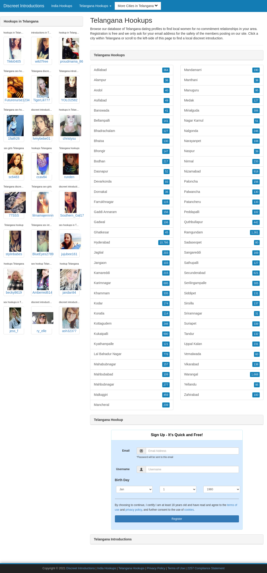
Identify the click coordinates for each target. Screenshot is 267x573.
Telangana (113, 38)
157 (166, 364)
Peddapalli (222, 212)
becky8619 (14, 281)
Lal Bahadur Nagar (131, 354)
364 (166, 70)
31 (256, 313)
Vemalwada (222, 354)
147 (166, 151)
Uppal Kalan (222, 344)
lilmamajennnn (42, 204)
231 (256, 344)
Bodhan (131, 161)
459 (166, 395)
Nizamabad (222, 171)
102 (256, 212)
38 (256, 80)
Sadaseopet (222, 242)
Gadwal (131, 222)
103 (166, 263)
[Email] (192, 450)
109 (166, 374)
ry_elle (42, 320)
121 (166, 344)
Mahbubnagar (131, 384)
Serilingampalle (222, 283)
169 (256, 253)
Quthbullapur (222, 222)
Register (177, 519)
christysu (70, 127)
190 (256, 70)
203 (166, 253)
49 (166, 100)
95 (256, 90)
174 (166, 303)
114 (166, 313)
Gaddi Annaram (131, 212)
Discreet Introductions (24, 6)
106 (166, 222)
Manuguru (222, 90)
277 (166, 384)
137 (256, 303)
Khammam (131, 293)
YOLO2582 (70, 89)
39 (256, 151)
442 (256, 222)
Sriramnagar (222, 313)
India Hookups (61, 6)
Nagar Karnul (222, 120)
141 (166, 121)
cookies (189, 509)
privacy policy (133, 509)
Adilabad (131, 70)
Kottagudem (131, 323)
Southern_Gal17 (70, 204)
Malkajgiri (131, 394)
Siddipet (222, 293)
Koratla (131, 313)
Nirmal (222, 161)
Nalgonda (222, 131)
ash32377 (70, 320)
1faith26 (14, 127)
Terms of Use (176, 568)
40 (166, 90)
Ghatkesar (131, 232)
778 (166, 354)
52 (166, 171)
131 (256, 293)
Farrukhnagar (131, 202)
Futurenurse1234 (14, 89)
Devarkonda (131, 181)
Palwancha (222, 192)
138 (256, 364)
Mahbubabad (131, 374)
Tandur (222, 334)
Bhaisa (131, 141)
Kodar (131, 303)
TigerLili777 (42, 89)
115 (166, 202)
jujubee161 (70, 243)
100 (256, 395)
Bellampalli (131, 120)
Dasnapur (131, 171)
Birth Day (122, 480)
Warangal (222, 374)
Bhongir (131, 151)
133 (256, 202)
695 (166, 283)
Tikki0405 (14, 50)
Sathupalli (222, 263)
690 (166, 334)
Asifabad (131, 100)
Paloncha (222, 181)
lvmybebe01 (42, 127)
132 (256, 334)
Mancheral (131, 405)
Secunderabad (222, 273)
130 (166, 141)
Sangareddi (222, 252)
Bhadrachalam (131, 131)
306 (256, 110)
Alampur (131, 80)
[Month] (134, 489)
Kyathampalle (131, 344)
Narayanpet (222, 141)
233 (256, 161)
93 (166, 182)
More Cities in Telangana (138, 6)
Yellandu (222, 384)
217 (166, 161)
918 (256, 171)
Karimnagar (131, 283)
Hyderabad (131, 242)
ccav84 (42, 166)
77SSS (14, 204)
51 (256, 121)
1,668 (254, 374)
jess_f (14, 320)
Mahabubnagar (131, 364)
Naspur (222, 151)
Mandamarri (222, 70)
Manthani (222, 80)
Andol (131, 90)
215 (166, 273)
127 (166, 131)
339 (256, 324)
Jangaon (131, 263)
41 (166, 110)
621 (256, 273)
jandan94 (70, 281)
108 (256, 141)
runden (70, 166)
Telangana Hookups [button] (95, 6)
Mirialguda (222, 110)
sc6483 (14, 166)
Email (126, 450)
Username (123, 469)
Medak (222, 100)
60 (256, 354)
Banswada (131, 110)
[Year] (221, 489)
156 (166, 212)
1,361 (254, 232)
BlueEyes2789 (42, 243)
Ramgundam (222, 232)
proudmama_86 (70, 50)
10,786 (164, 242)
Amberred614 (42, 281)
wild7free (42, 50)
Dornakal (131, 192)
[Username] (192, 469)
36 (166, 80)
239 (166, 405)
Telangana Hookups (131, 568)
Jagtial (131, 252)
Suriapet (222, 323)
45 (166, 232)
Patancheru (222, 202)
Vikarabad (222, 364)
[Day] (178, 489)
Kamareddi (131, 273)
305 (256, 283)
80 (256, 242)
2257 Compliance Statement (205, 568)
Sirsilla (222, 303)
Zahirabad (222, 394)
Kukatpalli (131, 334)
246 (166, 324)
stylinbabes (14, 243)
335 (166, 293)
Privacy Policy (156, 568)
